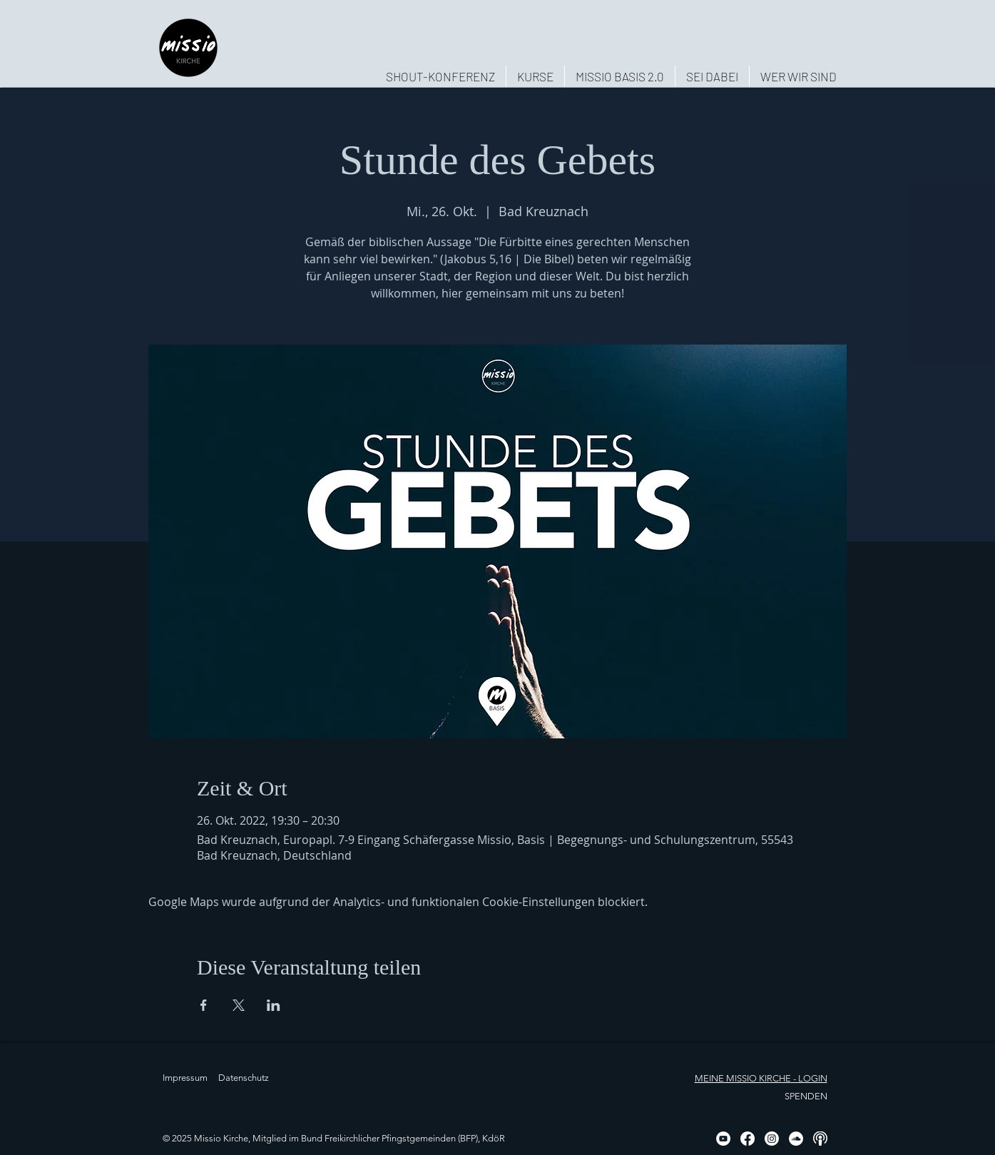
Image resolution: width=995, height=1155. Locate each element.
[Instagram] (772, 1138)
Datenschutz (243, 1077)
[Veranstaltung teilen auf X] (238, 1005)
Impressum (185, 1077)
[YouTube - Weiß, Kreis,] (723, 1138)
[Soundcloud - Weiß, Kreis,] (796, 1138)
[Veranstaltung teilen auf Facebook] (203, 1005)
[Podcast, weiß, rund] (820, 1138)
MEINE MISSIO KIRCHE (743, 1078)
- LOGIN (809, 1078)
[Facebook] (747, 1138)
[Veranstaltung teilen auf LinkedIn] (273, 1005)
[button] (798, 76)
